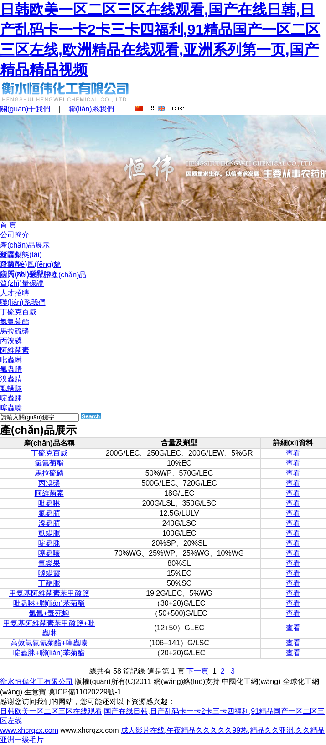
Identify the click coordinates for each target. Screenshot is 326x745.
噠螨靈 (49, 573)
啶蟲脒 (11, 398)
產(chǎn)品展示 (25, 245)
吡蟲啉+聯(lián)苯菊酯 (49, 603)
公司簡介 (14, 234)
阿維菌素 (14, 350)
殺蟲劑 (11, 254)
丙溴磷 (11, 341)
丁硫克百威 (18, 312)
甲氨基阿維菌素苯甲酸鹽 (49, 593)
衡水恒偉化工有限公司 (36, 681)
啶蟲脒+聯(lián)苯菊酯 (49, 653)
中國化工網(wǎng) (251, 681)
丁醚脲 (49, 583)
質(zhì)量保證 (22, 283)
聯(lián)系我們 (91, 109)
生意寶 (35, 692)
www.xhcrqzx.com (29, 730)
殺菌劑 (11, 264)
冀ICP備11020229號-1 (84, 692)
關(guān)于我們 (25, 109)
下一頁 (197, 671)
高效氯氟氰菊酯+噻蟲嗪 (49, 643)
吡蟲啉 (11, 360)
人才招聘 (14, 293)
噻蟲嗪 (11, 407)
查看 (293, 453)
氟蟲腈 (11, 369)
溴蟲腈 (11, 379)
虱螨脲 (11, 388)
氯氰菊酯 (14, 321)
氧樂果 (49, 563)
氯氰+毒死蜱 (49, 613)
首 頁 (8, 225)
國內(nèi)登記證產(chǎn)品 (43, 275)
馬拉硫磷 (14, 331)
